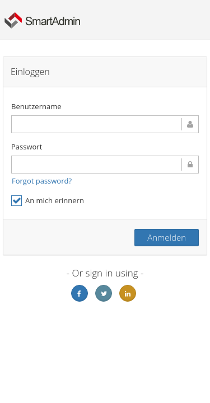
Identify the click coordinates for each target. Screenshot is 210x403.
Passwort (26, 147)
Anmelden (166, 237)
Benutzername (36, 106)
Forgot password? (42, 181)
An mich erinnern (47, 200)
